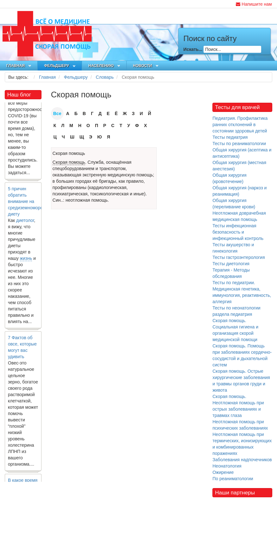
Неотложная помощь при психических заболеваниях (240, 425)
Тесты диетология (230, 263)
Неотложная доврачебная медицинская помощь (239, 216)
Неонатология (226, 465)
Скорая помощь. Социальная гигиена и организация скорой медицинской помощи (235, 330)
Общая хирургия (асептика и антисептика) (241, 153)
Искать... (192, 49)
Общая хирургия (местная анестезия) (239, 165)
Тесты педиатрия (230, 137)
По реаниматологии (232, 478)
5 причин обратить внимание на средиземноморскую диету (29, 205)
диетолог (25, 224)
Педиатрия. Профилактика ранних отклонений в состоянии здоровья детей (240, 124)
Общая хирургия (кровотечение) (229, 178)
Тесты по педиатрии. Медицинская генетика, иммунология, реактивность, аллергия (241, 292)
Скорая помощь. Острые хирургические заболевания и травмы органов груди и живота (241, 381)
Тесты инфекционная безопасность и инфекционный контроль (237, 232)
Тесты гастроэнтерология (238, 257)
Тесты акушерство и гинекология (233, 248)
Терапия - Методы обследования (231, 273)
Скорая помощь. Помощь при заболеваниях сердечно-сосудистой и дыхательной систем (242, 355)
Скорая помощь (69, 153)
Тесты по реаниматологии (239, 143)
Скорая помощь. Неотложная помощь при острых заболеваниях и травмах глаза (238, 406)
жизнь (26, 262)
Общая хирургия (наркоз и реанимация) (239, 191)
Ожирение (223, 472)
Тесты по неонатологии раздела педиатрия (236, 311)
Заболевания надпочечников (242, 459)
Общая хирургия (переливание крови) (233, 203)
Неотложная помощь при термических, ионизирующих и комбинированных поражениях (242, 444)
